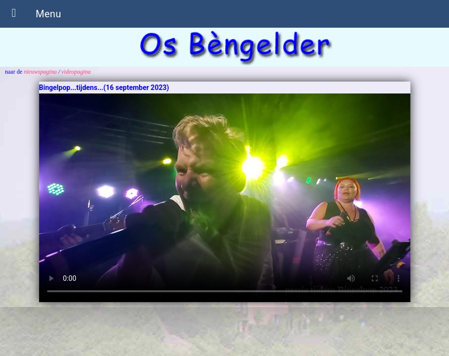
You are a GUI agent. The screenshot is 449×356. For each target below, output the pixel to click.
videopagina (76, 71)
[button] (14, 14)
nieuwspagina (40, 71)
